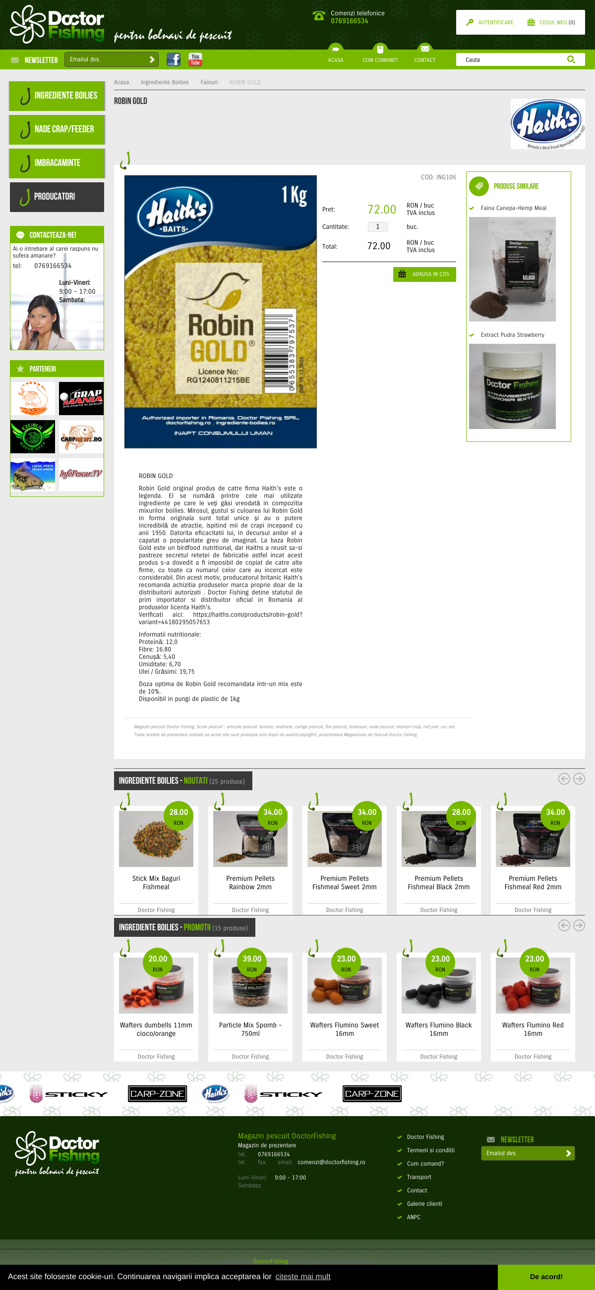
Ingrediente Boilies (165, 82)
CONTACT (424, 56)
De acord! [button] (546, 1277)
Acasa (121, 82)
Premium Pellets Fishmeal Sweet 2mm (344, 882)
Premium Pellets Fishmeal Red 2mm (532, 882)
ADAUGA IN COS (423, 273)
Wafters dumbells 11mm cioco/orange (156, 1029)
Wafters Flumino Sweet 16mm (344, 1029)
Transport (414, 1177)
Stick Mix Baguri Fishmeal (156, 882)
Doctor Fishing (420, 1137)
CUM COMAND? (380, 56)
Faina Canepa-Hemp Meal (507, 208)
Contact (412, 1190)
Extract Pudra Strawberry (506, 335)
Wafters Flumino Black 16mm (439, 1029)
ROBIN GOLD (245, 82)
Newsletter (34, 59)
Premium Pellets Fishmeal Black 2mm (439, 882)
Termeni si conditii (426, 1150)
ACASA (336, 56)
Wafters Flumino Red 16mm (533, 1029)
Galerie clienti (419, 1204)
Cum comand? (420, 1164)
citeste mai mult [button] (302, 1277)
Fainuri (209, 82)
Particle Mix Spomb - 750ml (250, 1029)
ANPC (408, 1217)
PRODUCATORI (47, 197)
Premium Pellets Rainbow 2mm (250, 882)
